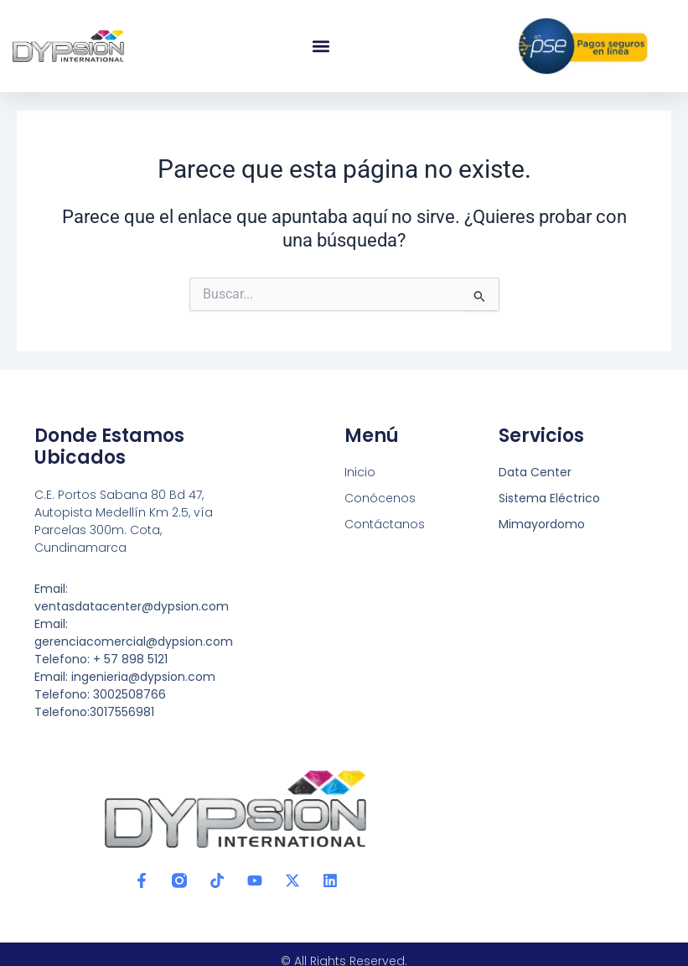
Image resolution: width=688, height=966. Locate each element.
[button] (320, 46)
